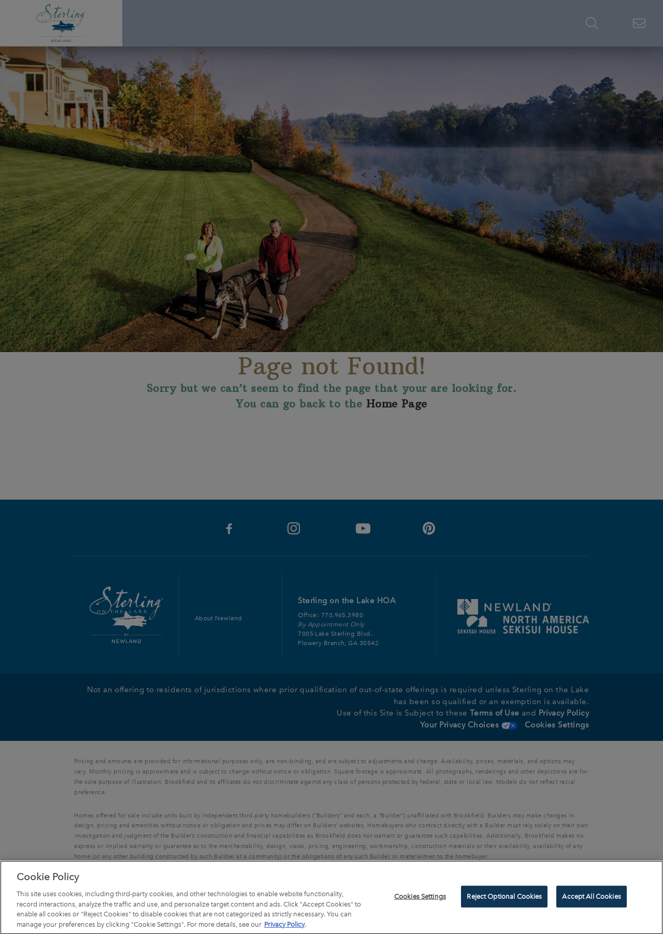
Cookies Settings (420, 898)
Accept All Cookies (591, 898)
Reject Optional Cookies (504, 898)
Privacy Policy (284, 926)
